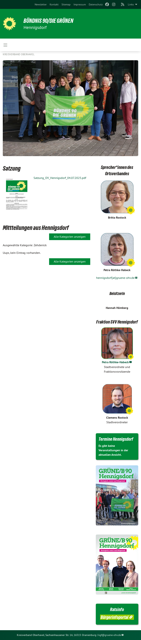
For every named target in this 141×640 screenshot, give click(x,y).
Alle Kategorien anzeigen (70, 236)
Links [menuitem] (131, 4)
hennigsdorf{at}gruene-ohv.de (115, 278)
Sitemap (66, 4)
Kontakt (54, 4)
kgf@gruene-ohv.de (109, 635)
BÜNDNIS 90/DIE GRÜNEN (48, 20)
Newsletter (41, 4)
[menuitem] (41, 4)
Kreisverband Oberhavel (18, 54)
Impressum (80, 4)
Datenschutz (96, 4)
